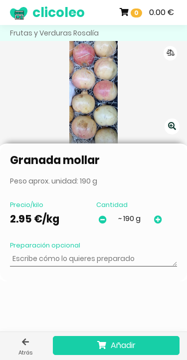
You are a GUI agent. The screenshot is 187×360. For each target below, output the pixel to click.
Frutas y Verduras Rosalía (54, 33)
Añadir (116, 345)
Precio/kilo (26, 204)
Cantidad (112, 204)
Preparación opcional (45, 245)
